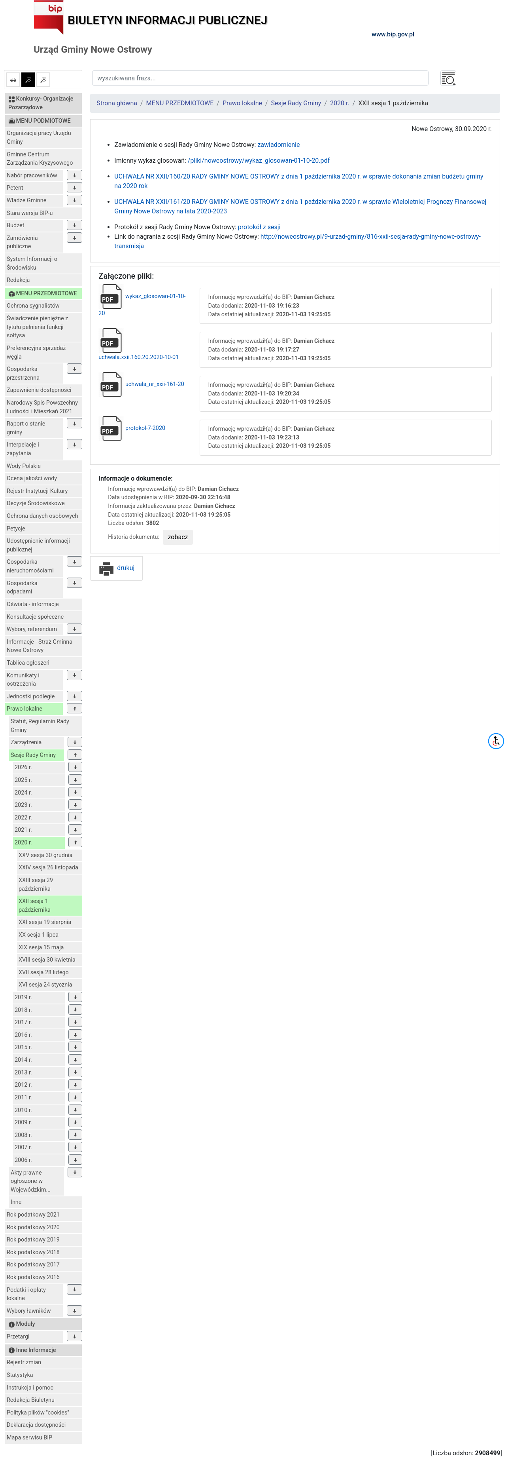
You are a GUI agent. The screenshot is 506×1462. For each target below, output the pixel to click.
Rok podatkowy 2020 (33, 1227)
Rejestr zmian (24, 1362)
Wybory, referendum (32, 629)
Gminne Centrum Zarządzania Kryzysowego (40, 159)
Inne (16, 1202)
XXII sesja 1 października (35, 905)
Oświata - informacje (33, 604)
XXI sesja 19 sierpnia (45, 922)
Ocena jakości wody (32, 478)
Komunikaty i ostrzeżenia (23, 680)
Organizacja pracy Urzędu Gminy (39, 137)
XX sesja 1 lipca (39, 935)
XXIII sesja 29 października (36, 884)
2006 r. (23, 1160)
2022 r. (23, 817)
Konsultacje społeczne (35, 617)
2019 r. (23, 997)
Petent (15, 187)
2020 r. (23, 842)
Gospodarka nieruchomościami (30, 566)
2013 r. (23, 1072)
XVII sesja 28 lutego (44, 972)
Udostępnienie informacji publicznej (38, 545)
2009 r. (23, 1122)
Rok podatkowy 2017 (33, 1264)
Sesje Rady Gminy (33, 755)
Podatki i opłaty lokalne (26, 1294)
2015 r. (23, 1047)
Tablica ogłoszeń (28, 663)
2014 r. (23, 1060)
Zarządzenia (26, 742)
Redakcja (18, 280)
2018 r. (23, 1010)
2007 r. (23, 1147)
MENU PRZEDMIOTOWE (180, 103)
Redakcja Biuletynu (31, 1400)
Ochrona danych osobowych (42, 516)
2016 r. (23, 1035)
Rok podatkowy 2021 (33, 1214)
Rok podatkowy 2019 (33, 1239)
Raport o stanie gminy (26, 428)
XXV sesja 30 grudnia (45, 855)
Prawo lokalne (24, 708)
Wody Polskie (24, 466)
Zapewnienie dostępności (39, 390)
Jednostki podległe (31, 696)
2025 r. (23, 780)
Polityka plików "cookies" (38, 1412)
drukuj (116, 568)
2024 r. (23, 792)
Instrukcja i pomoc (30, 1387)
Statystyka (20, 1375)
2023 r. (23, 805)
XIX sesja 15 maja (41, 947)
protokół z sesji (259, 227)
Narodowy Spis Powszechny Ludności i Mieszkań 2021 (42, 407)
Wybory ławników (29, 1311)
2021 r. (23, 830)
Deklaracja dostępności (36, 1425)
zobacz (178, 537)
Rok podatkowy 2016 (33, 1277)
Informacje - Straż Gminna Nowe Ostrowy (39, 646)
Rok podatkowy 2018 (33, 1252)
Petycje (16, 528)
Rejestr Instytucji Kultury (37, 491)
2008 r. (23, 1135)
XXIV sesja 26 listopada (48, 867)
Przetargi (18, 1336)
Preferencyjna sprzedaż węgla (36, 352)
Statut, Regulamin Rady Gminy (40, 726)
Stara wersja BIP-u (30, 213)
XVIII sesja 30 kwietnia (47, 959)
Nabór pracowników (32, 175)
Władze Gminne (26, 200)
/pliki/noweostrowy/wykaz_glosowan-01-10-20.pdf (259, 160)
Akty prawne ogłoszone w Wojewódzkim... (31, 1181)
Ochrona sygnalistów (33, 305)
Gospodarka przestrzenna (23, 373)
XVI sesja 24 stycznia (45, 984)
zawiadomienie (278, 144)
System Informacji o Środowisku (32, 263)
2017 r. (23, 1022)
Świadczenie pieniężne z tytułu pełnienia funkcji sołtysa (37, 327)
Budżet (15, 225)
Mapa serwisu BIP (29, 1437)
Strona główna (116, 103)
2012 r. (23, 1085)
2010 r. (23, 1110)
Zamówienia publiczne (22, 242)
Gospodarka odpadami (22, 587)
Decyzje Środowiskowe (36, 503)
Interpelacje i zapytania (23, 449)
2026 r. (23, 767)
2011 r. (23, 1097)
